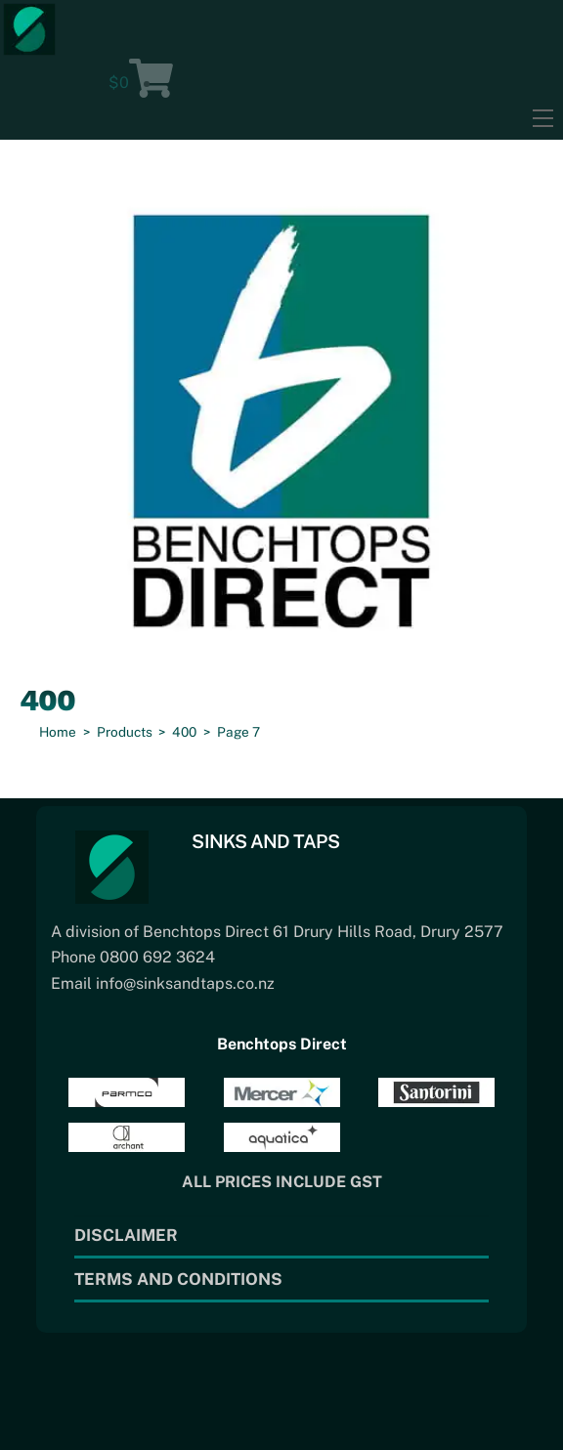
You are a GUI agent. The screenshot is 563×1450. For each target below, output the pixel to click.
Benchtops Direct (282, 1044)
